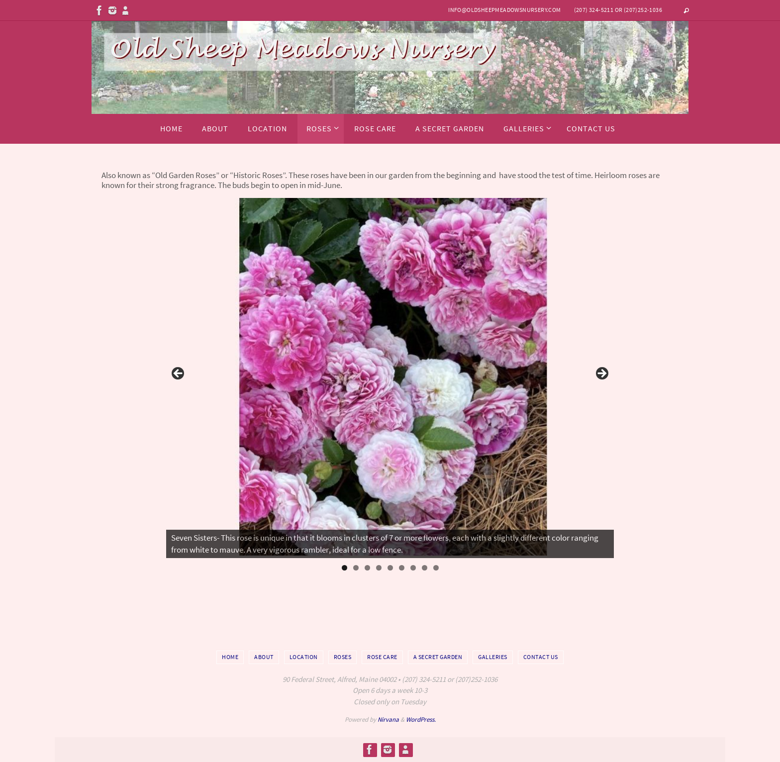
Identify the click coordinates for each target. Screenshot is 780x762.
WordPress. (421, 719)
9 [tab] (436, 568)
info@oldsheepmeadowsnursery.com (504, 9)
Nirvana (388, 719)
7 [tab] (413, 568)
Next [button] (601, 374)
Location (304, 657)
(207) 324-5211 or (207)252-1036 (618, 9)
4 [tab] (379, 568)
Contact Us (540, 657)
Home (230, 657)
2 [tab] (356, 568)
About (264, 657)
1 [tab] (344, 568)
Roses (343, 657)
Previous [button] (178, 374)
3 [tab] (367, 568)
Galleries (492, 657)
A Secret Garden (438, 657)
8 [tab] (424, 568)
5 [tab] (390, 568)
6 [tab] (401, 568)
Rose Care (382, 657)
